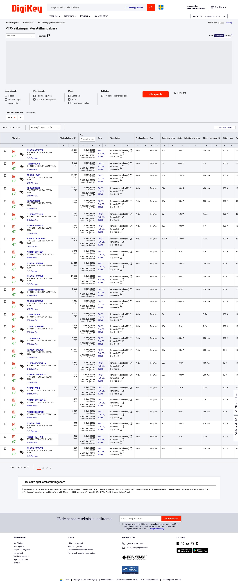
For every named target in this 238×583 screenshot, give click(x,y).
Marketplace (19, 546)
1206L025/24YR (35, 448)
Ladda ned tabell (224, 127)
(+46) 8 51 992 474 (132, 543)
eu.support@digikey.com (135, 548)
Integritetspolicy (157, 528)
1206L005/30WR (35, 412)
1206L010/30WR (35, 350)
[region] (119, 576)
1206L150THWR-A (36, 400)
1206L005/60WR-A (36, 363)
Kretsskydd (28, 23)
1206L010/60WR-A (36, 374)
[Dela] (229, 22)
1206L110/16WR (35, 326)
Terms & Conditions (21, 580)
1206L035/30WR (35, 301)
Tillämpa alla (155, 94)
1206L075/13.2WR (36, 238)
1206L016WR (33, 423)
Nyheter (17, 563)
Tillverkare (69, 16)
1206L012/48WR (35, 263)
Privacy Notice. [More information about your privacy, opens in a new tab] (41, 580)
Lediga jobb (18, 553)
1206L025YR (33, 201)
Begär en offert (101, 16)
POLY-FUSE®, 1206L (101, 153)
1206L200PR (33, 314)
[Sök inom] (18, 36)
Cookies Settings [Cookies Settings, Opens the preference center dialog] (182, 576)
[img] (27, 9)
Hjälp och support (75, 543)
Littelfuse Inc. (32, 158)
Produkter (53, 16)
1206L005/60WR (35, 289)
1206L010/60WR (35, 276)
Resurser (83, 16)
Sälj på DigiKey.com (22, 550)
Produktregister (12, 23)
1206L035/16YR (35, 150)
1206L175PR (33, 388)
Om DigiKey (18, 543)
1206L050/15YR (35, 225)
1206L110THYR (35, 437)
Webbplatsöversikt (21, 556)
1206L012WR (33, 175)
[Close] (233, 575)
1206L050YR (33, 163)
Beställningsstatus (75, 546)
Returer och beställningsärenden (81, 553)
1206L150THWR (35, 252)
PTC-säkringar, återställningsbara (51, 23)
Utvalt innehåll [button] (41, 127)
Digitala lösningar (21, 559)
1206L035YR (33, 338)
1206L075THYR (35, 214)
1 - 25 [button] (11, 127)
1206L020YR (33, 188)
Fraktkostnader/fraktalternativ (80, 550)
